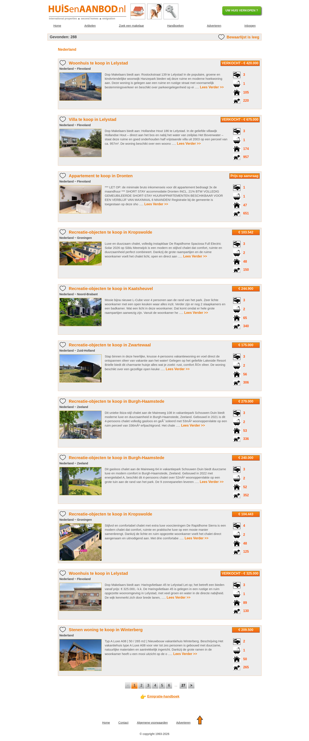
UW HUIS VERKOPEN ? (241, 10)
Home (57, 25)
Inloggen (250, 25)
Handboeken (175, 25)
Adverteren (214, 25)
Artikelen (90, 25)
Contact (123, 722)
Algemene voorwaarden (152, 722)
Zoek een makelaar (131, 25)
